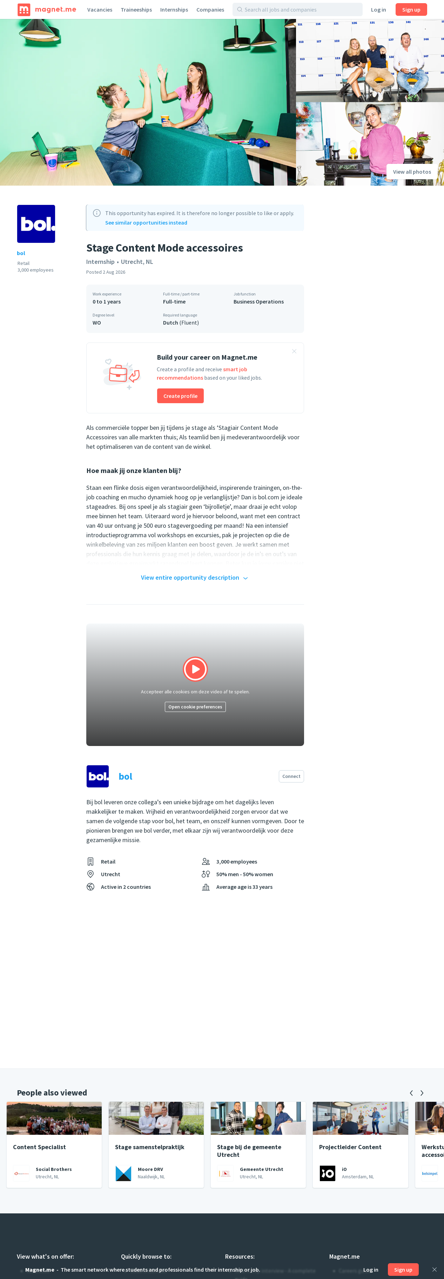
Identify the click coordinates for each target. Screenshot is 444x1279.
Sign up (411, 9)
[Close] (434, 1269)
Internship (100, 262)
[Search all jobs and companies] (301, 9)
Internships (174, 9)
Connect (291, 776)
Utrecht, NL (137, 262)
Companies (210, 9)
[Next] (422, 1093)
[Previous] (411, 1093)
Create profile (180, 395)
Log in (378, 9)
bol (21, 253)
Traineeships (136, 9)
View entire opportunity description (195, 577)
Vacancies (99, 9)
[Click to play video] (195, 685)
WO (97, 322)
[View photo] (148, 102)
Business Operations (259, 301)
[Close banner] (294, 352)
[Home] (47, 9)
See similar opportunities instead (146, 222)
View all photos (412, 171)
